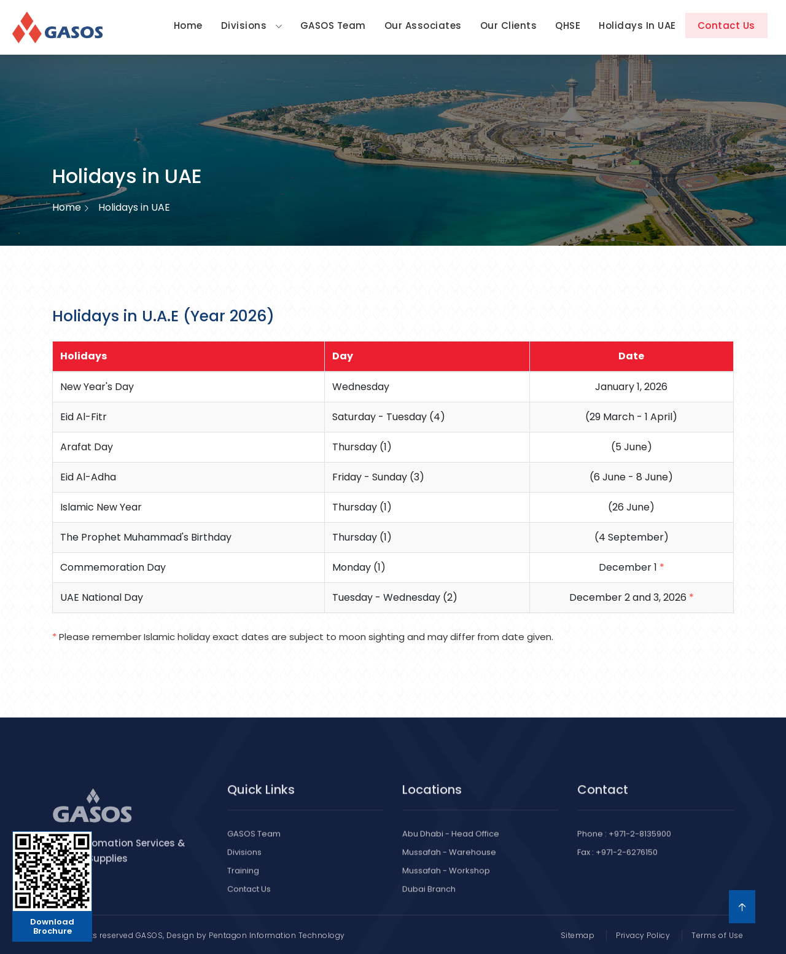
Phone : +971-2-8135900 (624, 842)
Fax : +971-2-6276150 (617, 861)
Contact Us (726, 25)
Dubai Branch (429, 898)
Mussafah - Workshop (446, 879)
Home (188, 25)
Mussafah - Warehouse (449, 861)
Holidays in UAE (637, 25)
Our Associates (423, 25)
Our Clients (508, 25)
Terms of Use (717, 935)
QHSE (567, 25)
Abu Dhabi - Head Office (450, 842)
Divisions (251, 25)
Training (243, 879)
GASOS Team (333, 25)
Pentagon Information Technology (277, 935)
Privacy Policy (643, 935)
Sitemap (578, 935)
